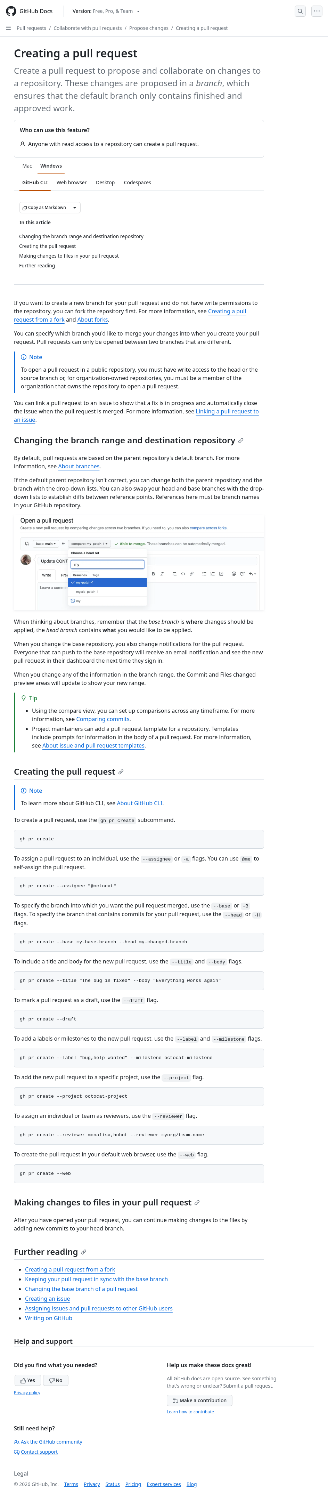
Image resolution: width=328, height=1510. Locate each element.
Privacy (92, 1484)
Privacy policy (27, 1393)
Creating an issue (47, 1298)
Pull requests (31, 28)
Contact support (36, 1451)
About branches (79, 466)
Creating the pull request (69, 771)
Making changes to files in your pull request (107, 1202)
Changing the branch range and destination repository (129, 440)
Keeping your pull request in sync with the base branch (96, 1279)
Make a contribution (200, 1400)
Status (113, 1484)
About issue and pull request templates (93, 745)
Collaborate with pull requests (88, 28)
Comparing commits (103, 719)
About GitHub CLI (139, 803)
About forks (92, 319)
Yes (27, 1380)
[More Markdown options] (75, 207)
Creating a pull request (202, 28)
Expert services (164, 1484)
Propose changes (149, 28)
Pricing (133, 1484)
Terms (71, 1484)
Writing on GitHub (48, 1318)
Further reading (50, 1251)
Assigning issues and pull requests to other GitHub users (99, 1308)
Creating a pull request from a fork (70, 1269)
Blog (192, 1484)
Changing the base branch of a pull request (81, 1289)
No (56, 1380)
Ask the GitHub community (48, 1441)
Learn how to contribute (190, 1412)
